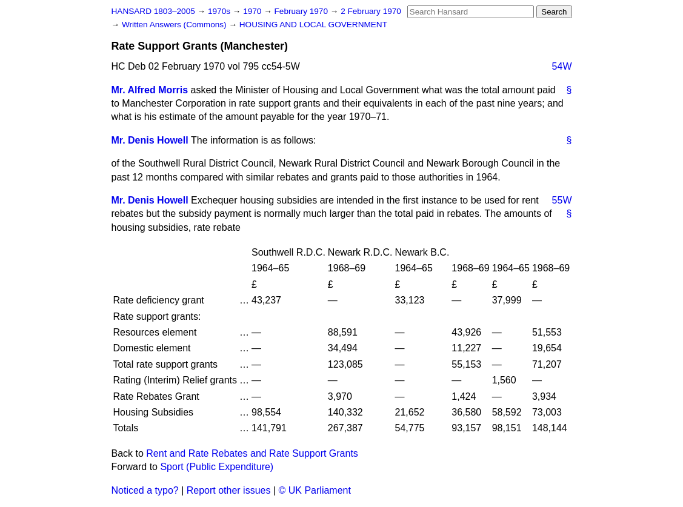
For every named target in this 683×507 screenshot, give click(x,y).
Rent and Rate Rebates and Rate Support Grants (252, 453)
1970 (253, 11)
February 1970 (302, 11)
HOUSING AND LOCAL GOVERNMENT (313, 24)
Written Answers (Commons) (175, 24)
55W (562, 200)
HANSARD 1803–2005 (153, 11)
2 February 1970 (371, 11)
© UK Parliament (315, 490)
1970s (220, 11)
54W (562, 66)
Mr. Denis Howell (150, 140)
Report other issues (229, 490)
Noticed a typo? (145, 490)
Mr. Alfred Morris (150, 90)
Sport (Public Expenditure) (216, 467)
